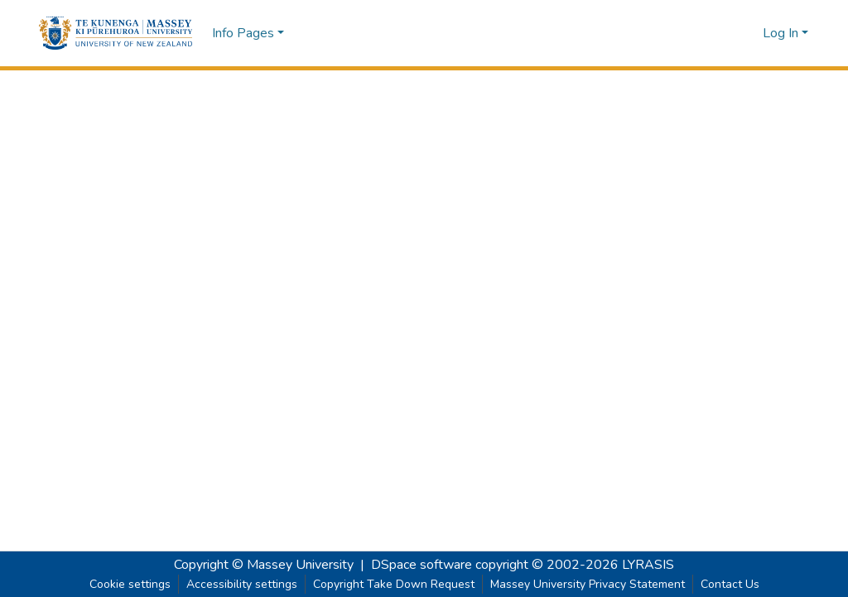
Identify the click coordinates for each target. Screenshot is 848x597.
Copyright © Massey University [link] (264, 565)
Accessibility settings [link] (241, 584)
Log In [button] (782, 33)
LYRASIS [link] (648, 565)
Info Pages (243, 33)
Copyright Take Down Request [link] (394, 584)
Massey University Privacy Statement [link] (587, 584)
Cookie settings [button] (130, 584)
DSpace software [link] (421, 565)
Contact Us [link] (730, 584)
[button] (115, 33)
